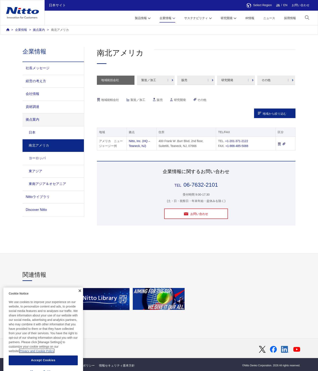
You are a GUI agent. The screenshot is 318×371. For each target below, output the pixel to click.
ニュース (269, 18)
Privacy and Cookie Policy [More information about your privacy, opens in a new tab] (37, 363)
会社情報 (32, 94)
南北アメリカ (60, 29)
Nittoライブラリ (38, 197)
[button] (307, 17)
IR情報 (249, 18)
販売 (184, 80)
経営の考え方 (36, 81)
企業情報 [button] (165, 18)
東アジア (35, 171)
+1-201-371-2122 (236, 141)
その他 (265, 80)
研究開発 (227, 80)
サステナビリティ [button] (196, 18)
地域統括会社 (110, 80)
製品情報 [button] (141, 18)
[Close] (80, 303)
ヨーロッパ (37, 158)
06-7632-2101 (201, 185)
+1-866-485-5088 (236, 146)
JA (278, 5)
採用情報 (290, 18)
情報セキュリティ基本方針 (117, 365)
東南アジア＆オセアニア (47, 184)
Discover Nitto (36, 210)
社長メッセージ (37, 68)
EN (285, 5)
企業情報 (21, 29)
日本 (32, 132)
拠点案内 (39, 29)
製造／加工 (148, 80)
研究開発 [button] (227, 18)
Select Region (259, 5)
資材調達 (32, 107)
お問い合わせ (301, 5)
